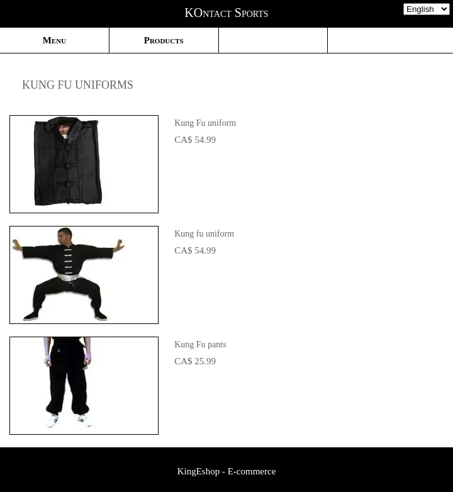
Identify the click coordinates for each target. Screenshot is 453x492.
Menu (54, 40)
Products (164, 40)
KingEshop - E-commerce (226, 471)
